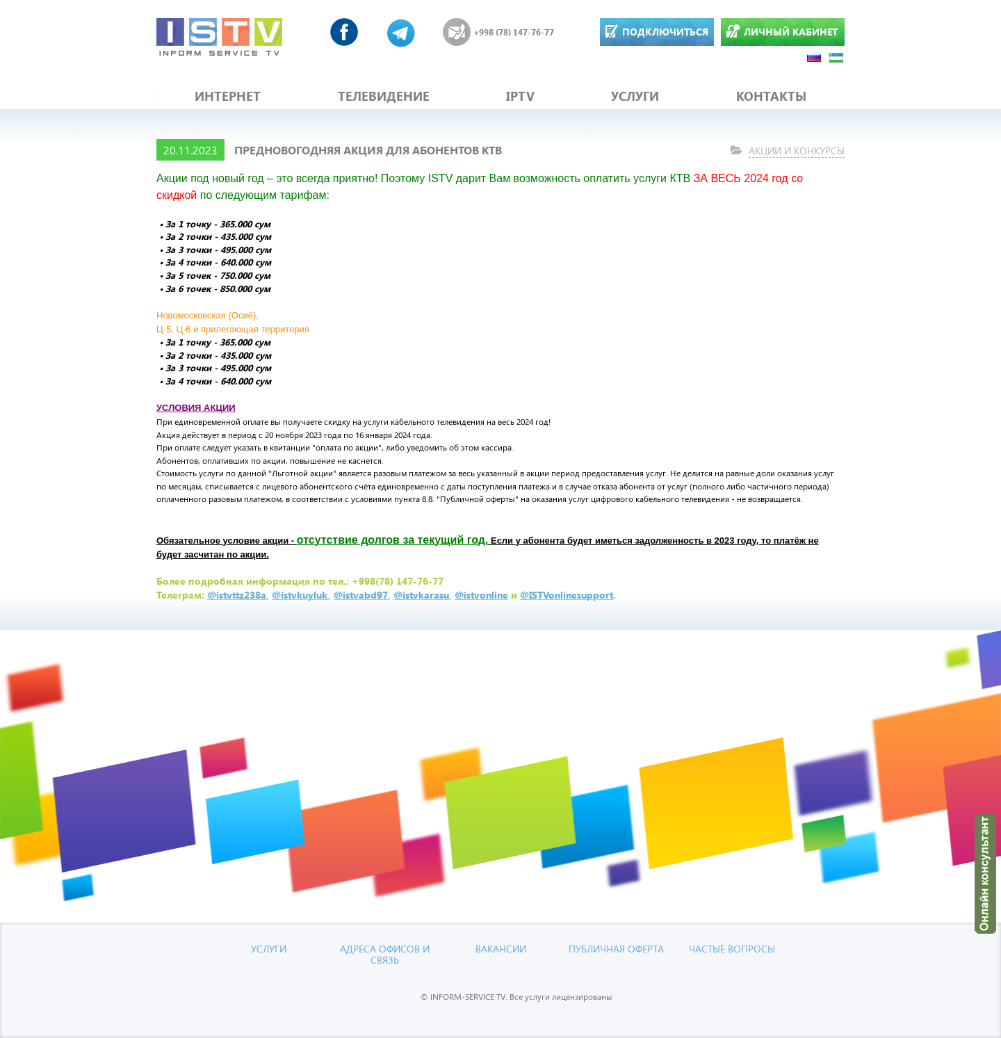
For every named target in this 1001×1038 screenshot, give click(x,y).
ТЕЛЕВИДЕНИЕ (384, 96)
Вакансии (500, 948)
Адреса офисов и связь (385, 954)
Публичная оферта (616, 948)
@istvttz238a (236, 594)
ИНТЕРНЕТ (228, 96)
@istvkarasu (421, 594)
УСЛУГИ (635, 96)
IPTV (520, 96)
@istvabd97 (361, 594)
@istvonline (481, 594)
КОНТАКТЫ (771, 96)
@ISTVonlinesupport (566, 594)
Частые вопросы (732, 948)
